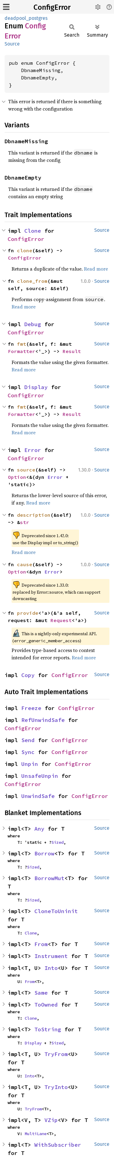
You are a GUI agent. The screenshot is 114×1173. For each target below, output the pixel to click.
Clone (32, 230)
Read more (96, 268)
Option (17, 477)
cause (24, 564)
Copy (28, 675)
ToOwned (46, 1004)
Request (61, 620)
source (26, 470)
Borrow (44, 853)
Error (32, 450)
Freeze (31, 708)
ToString (47, 1029)
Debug (32, 324)
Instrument (51, 956)
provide (27, 613)
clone (24, 250)
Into (51, 967)
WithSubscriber (57, 1144)
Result (72, 351)
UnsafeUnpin (39, 775)
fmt (21, 344)
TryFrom (56, 1054)
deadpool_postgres (26, 18)
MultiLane (36, 1133)
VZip (51, 1120)
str (24, 522)
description (33, 515)
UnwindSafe (38, 796)
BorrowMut (49, 878)
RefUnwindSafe (43, 719)
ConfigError (52, 7)
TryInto (56, 1087)
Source (12, 44)
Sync (28, 752)
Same (41, 992)
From (41, 944)
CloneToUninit (56, 911)
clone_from (32, 281)
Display (36, 387)
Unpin (29, 763)
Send (28, 740)
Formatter (21, 351)
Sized (57, 842)
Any (39, 828)
